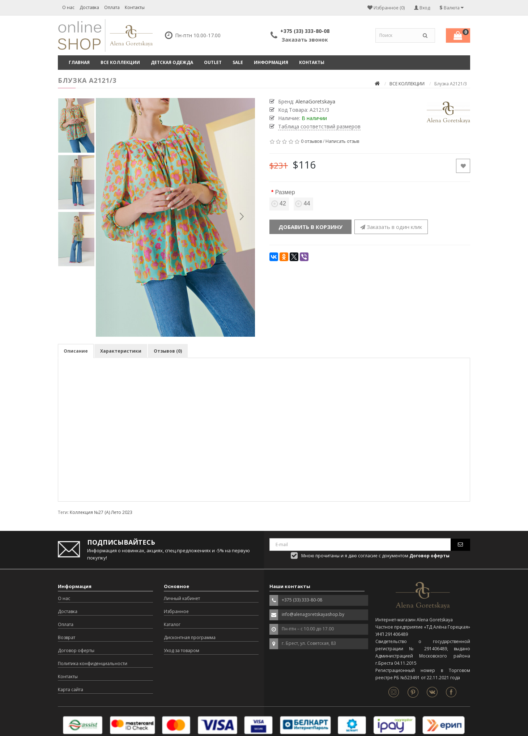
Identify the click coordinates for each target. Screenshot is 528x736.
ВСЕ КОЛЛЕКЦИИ (120, 62)
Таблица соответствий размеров (319, 126)
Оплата (112, 7)
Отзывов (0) (168, 351)
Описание (76, 351)
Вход (422, 8)
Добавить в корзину (310, 226)
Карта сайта (70, 689)
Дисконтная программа (190, 637)
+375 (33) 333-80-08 (304, 30)
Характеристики (120, 351)
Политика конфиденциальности (92, 663)
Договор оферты (76, 650)
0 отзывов (311, 141)
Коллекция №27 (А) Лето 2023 (101, 512)
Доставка (89, 7)
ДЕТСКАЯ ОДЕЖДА (172, 62)
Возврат (66, 637)
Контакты (135, 7)
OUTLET (213, 62)
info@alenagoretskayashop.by (313, 614)
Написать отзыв (342, 141)
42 (279, 203)
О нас (68, 7)
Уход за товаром (181, 650)
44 (303, 203)
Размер (285, 192)
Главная (79, 62)
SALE (238, 62)
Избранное (176, 611)
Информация (271, 62)
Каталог (172, 624)
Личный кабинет (182, 598)
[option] (175, 217)
